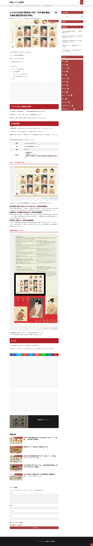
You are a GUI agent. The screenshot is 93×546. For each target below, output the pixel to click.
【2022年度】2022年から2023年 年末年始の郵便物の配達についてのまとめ (72, 36)
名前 (11, 505)
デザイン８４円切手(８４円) (20, 74)
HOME (12, 5)
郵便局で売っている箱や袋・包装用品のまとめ (36, 447)
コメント (11, 492)
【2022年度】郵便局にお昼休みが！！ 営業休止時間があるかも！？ (72, 32)
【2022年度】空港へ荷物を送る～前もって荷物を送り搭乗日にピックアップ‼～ (72, 41)
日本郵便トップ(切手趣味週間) (50, 198)
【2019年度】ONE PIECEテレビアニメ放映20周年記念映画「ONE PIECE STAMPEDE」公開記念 (41, 466)
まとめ (13, 79)
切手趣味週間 (26, 18)
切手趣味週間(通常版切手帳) (33, 18)
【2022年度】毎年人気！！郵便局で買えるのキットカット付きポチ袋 (72, 51)
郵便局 (40, 18)
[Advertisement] (34, 91)
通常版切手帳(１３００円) (20, 76)
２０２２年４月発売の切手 (17, 69)
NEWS (65, 61)
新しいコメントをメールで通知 (16, 522)
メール (11, 510)
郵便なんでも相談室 (17, 2)
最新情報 (66, 88)
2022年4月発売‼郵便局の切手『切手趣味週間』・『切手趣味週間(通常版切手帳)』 (38, 5)
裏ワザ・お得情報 (67, 95)
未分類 (65, 92)
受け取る (66, 78)
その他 (65, 64)
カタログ (66, 68)
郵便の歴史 (66, 102)
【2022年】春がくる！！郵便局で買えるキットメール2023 (72, 46)
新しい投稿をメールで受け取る (16, 525)
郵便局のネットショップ (69, 109)
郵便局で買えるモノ (18, 5)
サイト (11, 516)
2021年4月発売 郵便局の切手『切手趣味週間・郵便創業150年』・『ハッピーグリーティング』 (39, 475)
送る (65, 98)
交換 (65, 75)
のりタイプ (21, 18)
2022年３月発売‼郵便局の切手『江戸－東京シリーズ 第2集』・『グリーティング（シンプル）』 (41, 456)
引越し (65, 85)
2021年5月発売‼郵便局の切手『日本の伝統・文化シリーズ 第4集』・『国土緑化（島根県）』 (40, 438)
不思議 (65, 71)
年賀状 (65, 81)
